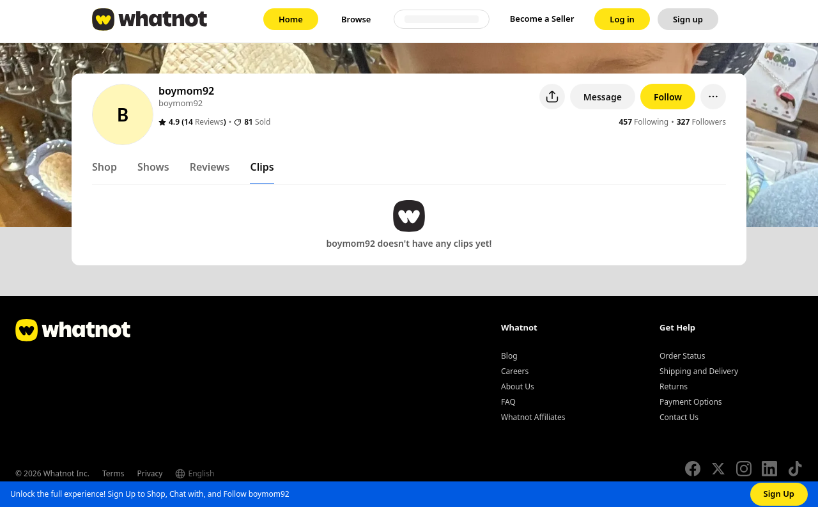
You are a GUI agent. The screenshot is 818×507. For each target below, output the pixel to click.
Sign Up (779, 493)
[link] (290, 19)
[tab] (104, 169)
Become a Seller (542, 18)
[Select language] (220, 474)
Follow (668, 97)
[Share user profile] (552, 96)
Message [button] (602, 97)
